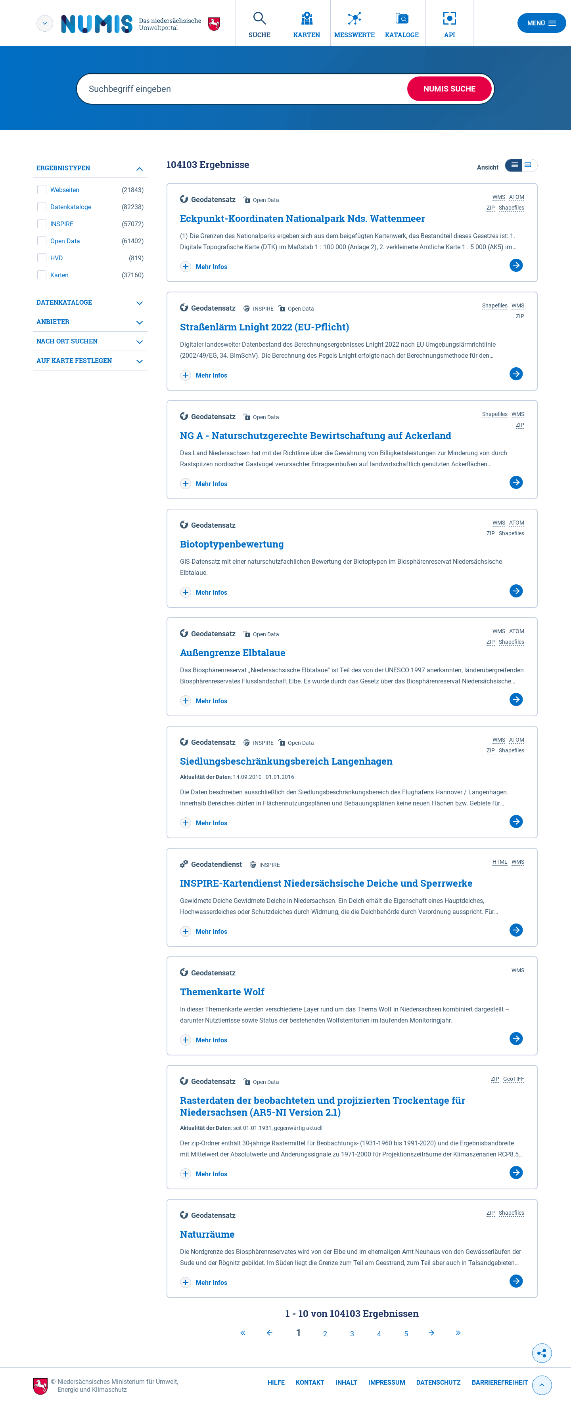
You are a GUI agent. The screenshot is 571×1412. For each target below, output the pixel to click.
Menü (541, 23)
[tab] (90, 168)
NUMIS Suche (449, 88)
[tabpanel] (90, 264)
